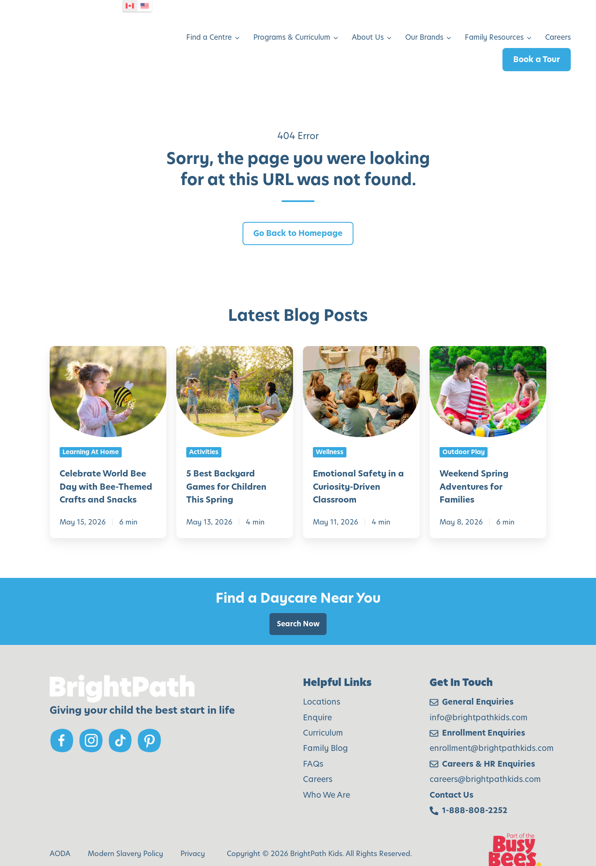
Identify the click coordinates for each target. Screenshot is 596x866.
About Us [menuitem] (368, 25)
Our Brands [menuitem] (424, 25)
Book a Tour (536, 47)
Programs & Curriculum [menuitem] (291, 25)
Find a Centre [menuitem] (209, 25)
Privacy (192, 830)
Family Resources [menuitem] (494, 25)
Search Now (298, 600)
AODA (60, 830)
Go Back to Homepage (298, 208)
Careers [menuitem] (558, 25)
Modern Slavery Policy (125, 830)
